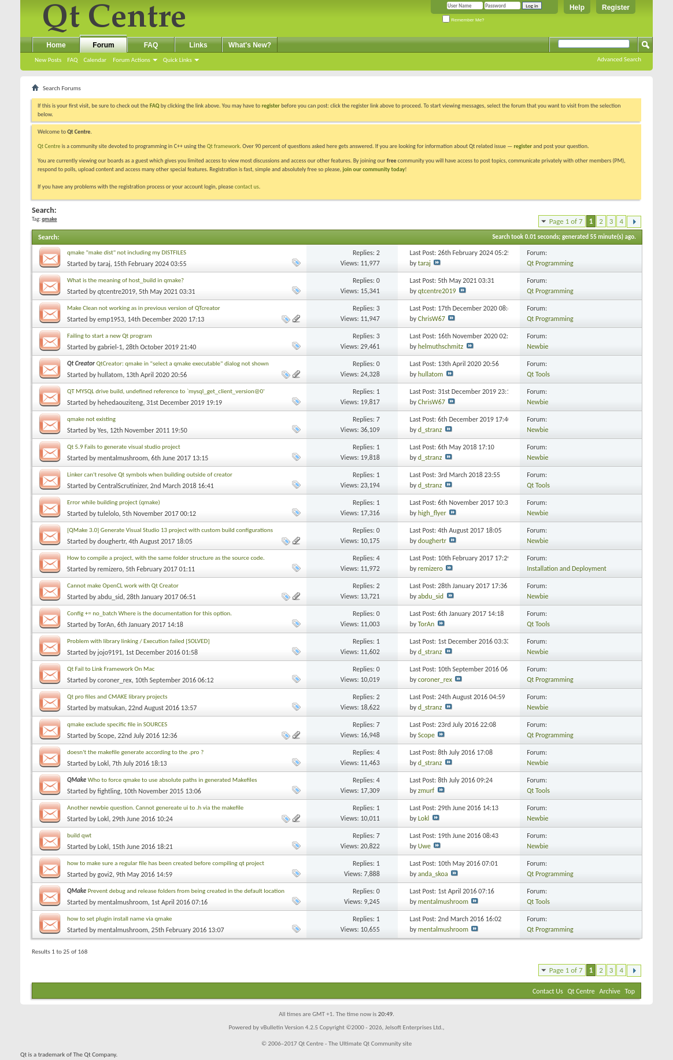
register (523, 146)
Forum (103, 45)
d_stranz (430, 430)
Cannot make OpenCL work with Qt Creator (123, 585)
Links (198, 45)
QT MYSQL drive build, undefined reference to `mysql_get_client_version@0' (166, 391)
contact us (247, 186)
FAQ (72, 60)
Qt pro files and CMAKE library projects (117, 696)
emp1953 (111, 319)
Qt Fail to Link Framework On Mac (110, 669)
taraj (104, 264)
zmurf (426, 790)
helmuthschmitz (440, 346)
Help (577, 7)
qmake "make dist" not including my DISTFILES (126, 252)
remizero (110, 569)
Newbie (537, 346)
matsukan (111, 708)
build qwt (79, 835)
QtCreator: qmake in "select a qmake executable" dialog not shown (182, 363)
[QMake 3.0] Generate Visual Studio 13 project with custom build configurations (170, 530)
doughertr (111, 541)
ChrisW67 (431, 319)
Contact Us (548, 991)
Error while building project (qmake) (113, 502)
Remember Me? (463, 20)
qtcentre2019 (117, 291)
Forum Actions (131, 60)
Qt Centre (49, 146)
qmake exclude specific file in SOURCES (117, 724)
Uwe (424, 846)
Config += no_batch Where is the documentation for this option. (149, 613)
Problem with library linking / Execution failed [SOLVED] (138, 641)
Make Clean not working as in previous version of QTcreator (143, 308)
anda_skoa (433, 874)
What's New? (249, 45)
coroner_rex (115, 680)
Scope (106, 736)
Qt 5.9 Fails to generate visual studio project (123, 446)
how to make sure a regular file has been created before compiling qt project (165, 863)
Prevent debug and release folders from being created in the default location (186, 891)
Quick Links (177, 60)
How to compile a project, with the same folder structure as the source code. (166, 558)
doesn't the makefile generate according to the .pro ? (135, 752)
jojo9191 (110, 652)
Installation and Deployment (567, 568)
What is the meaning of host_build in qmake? (125, 280)
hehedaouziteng (120, 402)
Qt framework (223, 146)
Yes (102, 430)
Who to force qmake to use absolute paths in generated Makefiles (172, 780)
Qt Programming (550, 263)
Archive (610, 991)
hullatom (110, 375)
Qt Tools (538, 374)
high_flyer (432, 513)
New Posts (48, 60)
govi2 (105, 874)
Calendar (94, 60)
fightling (109, 791)
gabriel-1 (110, 347)
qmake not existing (91, 419)
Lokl (103, 763)
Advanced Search (619, 59)
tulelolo (108, 513)
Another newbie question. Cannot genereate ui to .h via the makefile (155, 807)
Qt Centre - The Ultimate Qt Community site (355, 1043)
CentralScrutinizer (122, 486)
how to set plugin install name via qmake (119, 918)
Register (616, 7)
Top (630, 991)
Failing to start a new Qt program (109, 335)
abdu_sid (110, 597)
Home (55, 45)
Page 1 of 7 (566, 221)
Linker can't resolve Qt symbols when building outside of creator (149, 474)
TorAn (106, 625)
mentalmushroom (123, 458)
